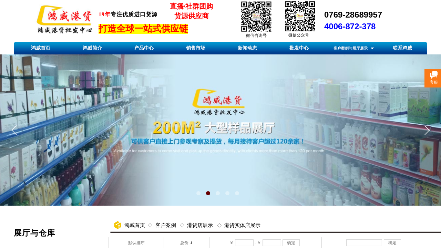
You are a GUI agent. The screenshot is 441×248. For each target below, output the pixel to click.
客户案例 (165, 225)
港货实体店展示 (242, 225)
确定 (291, 242)
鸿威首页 (134, 225)
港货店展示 (200, 225)
